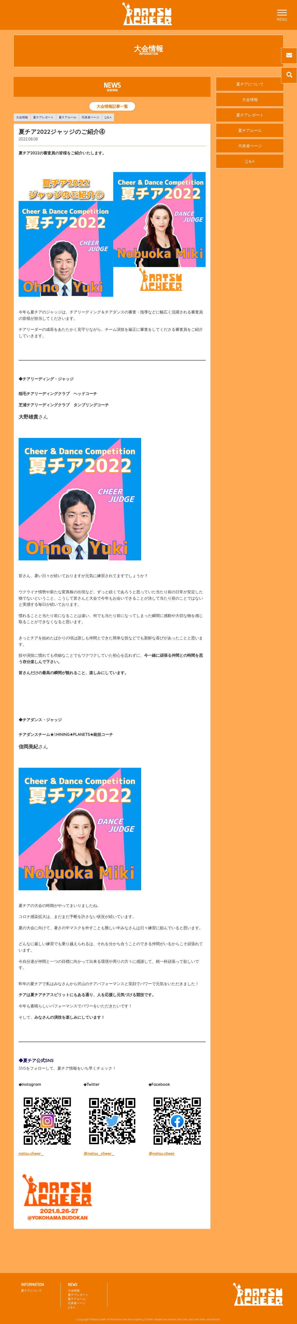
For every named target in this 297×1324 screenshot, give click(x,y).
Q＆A (107, 117)
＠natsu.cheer (161, 1153)
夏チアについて (250, 84)
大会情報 (22, 117)
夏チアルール (67, 117)
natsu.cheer (30, 1153)
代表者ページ (90, 117)
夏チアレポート (43, 117)
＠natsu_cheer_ (99, 1153)
